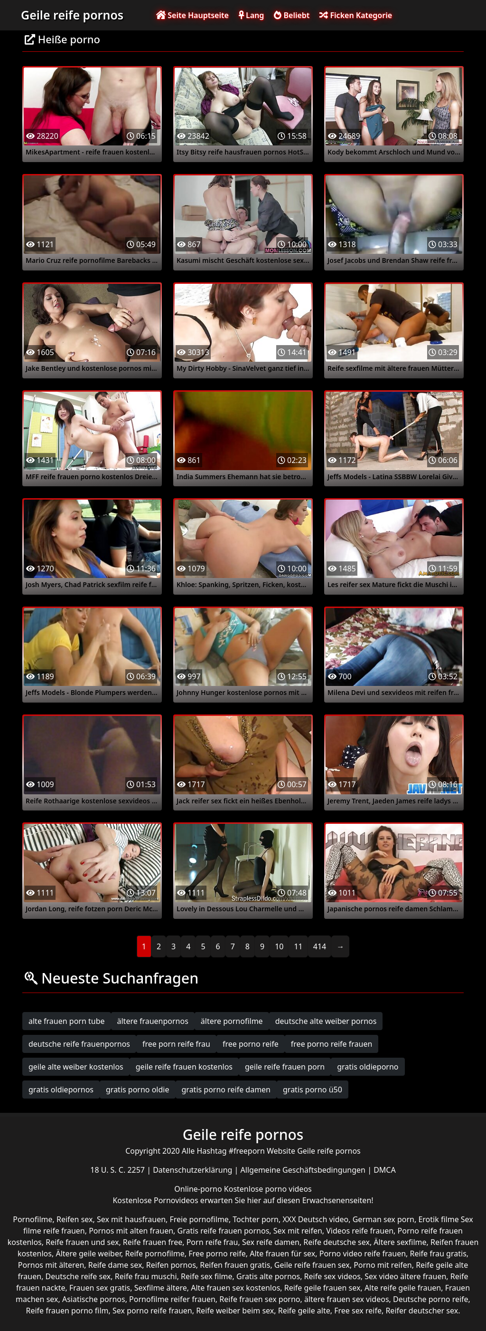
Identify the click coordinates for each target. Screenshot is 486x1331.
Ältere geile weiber (88, 1253)
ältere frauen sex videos (346, 1299)
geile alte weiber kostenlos (75, 1066)
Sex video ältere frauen (405, 1276)
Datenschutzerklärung (193, 1170)
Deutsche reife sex (78, 1276)
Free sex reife (358, 1310)
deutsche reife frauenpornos (79, 1044)
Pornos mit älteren (51, 1265)
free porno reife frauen (332, 1044)
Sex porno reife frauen (152, 1310)
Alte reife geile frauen (402, 1288)
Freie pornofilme (199, 1219)
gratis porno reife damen (226, 1089)
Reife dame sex (115, 1265)
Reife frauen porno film (67, 1310)
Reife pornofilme (154, 1253)
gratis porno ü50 (312, 1089)
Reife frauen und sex (82, 1242)
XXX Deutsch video (315, 1219)
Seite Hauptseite (192, 15)
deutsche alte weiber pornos (326, 1021)
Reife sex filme (207, 1276)
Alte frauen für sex (282, 1253)
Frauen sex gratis (99, 1288)
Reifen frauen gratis (235, 1265)
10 (279, 946)
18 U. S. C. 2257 (118, 1170)
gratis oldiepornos (60, 1089)
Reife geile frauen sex (322, 1288)
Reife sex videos (332, 1276)
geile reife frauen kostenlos (184, 1066)
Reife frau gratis (438, 1253)
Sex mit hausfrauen (131, 1219)
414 (319, 946)
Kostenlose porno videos (268, 1189)
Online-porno (199, 1189)
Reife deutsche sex (336, 1242)
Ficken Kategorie (355, 15)
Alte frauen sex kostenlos (235, 1288)
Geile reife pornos (72, 15)
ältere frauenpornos (152, 1021)
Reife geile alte (304, 1310)
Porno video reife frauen (362, 1253)
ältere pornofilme (232, 1021)
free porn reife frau (176, 1044)
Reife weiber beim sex (235, 1310)
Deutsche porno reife (430, 1299)
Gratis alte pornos (268, 1276)
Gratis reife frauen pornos (224, 1230)
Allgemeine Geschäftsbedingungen (304, 1170)
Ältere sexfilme (400, 1242)
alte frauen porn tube (66, 1021)
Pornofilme (32, 1219)
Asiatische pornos (93, 1299)
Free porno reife (217, 1253)
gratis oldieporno (367, 1066)
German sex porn (383, 1219)
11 (298, 946)
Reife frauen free (152, 1242)
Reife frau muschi (146, 1276)
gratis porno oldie (137, 1089)
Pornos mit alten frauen (131, 1230)
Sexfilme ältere (160, 1288)
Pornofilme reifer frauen (172, 1299)
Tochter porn (256, 1219)
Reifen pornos (171, 1265)
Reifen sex (74, 1219)
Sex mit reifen (297, 1230)
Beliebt (291, 15)
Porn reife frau (212, 1242)
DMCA (385, 1170)
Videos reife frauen (359, 1230)
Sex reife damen (270, 1242)
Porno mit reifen (383, 1265)
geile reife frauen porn (285, 1066)
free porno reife (251, 1044)
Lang (251, 15)
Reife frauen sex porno (259, 1299)
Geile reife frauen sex (312, 1265)
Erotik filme (438, 1219)
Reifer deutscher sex (421, 1310)
